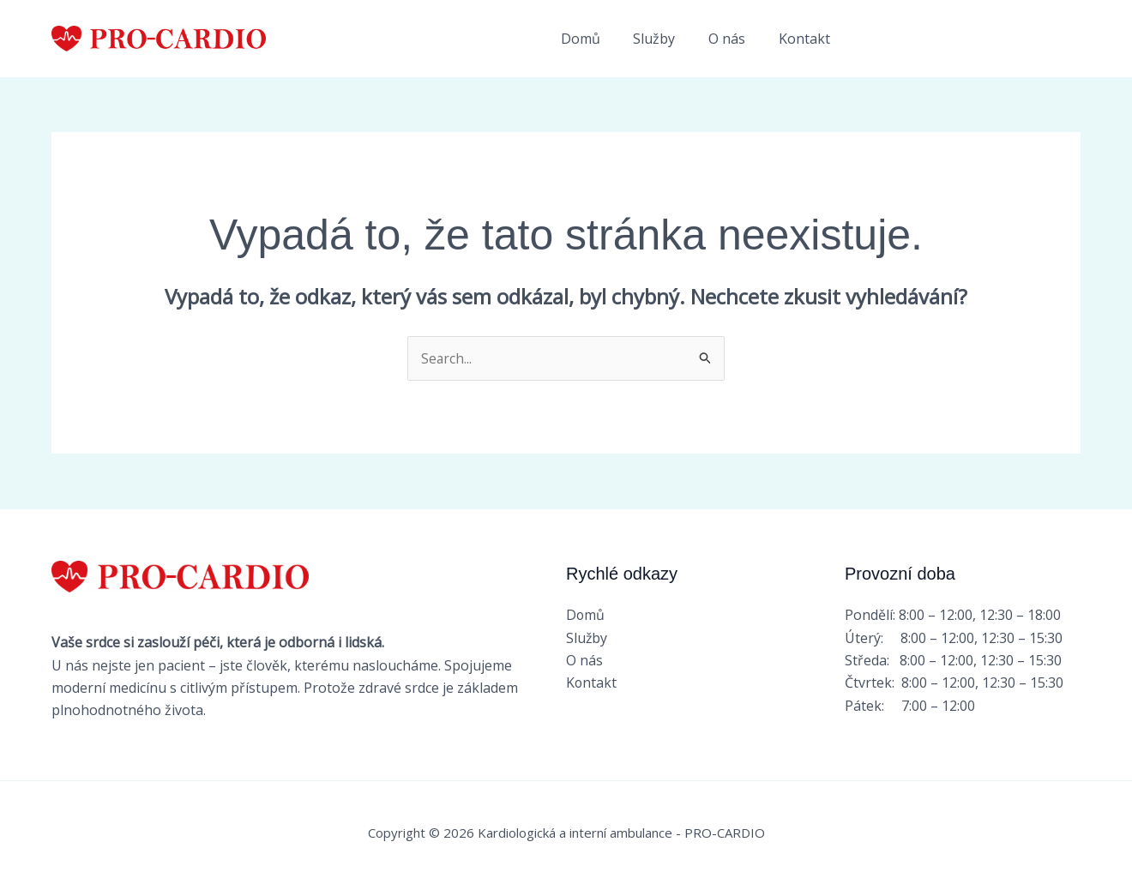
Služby (668, 38)
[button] (972, 39)
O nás (735, 38)
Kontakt (807, 38)
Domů (600, 38)
